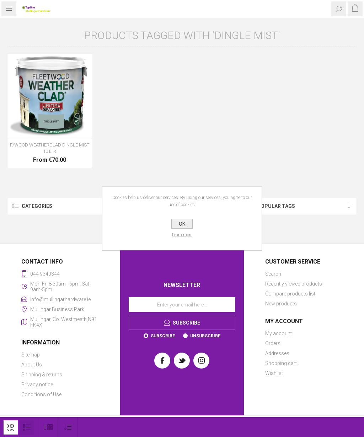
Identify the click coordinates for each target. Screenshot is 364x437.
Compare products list (290, 294)
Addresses (277, 353)
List (27, 427)
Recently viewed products (293, 284)
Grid (11, 427)
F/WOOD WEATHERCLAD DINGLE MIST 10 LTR (49, 148)
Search (273, 274)
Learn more (182, 234)
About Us (31, 364)
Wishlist (274, 373)
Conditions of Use (41, 394)
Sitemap (30, 355)
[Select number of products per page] (48, 427)
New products (281, 303)
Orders (272, 343)
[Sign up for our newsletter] (182, 304)
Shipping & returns (41, 374)
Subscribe (163, 335)
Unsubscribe (205, 335)
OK (182, 224)
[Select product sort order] (67, 427)
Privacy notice (37, 384)
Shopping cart (281, 363)
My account (278, 333)
